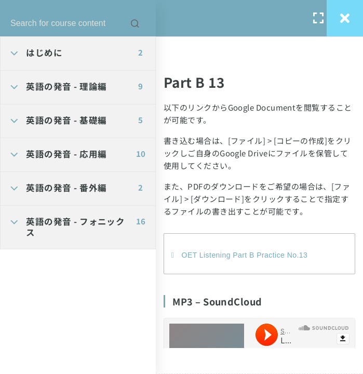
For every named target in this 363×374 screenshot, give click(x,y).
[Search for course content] (135, 23)
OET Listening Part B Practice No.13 (245, 255)
